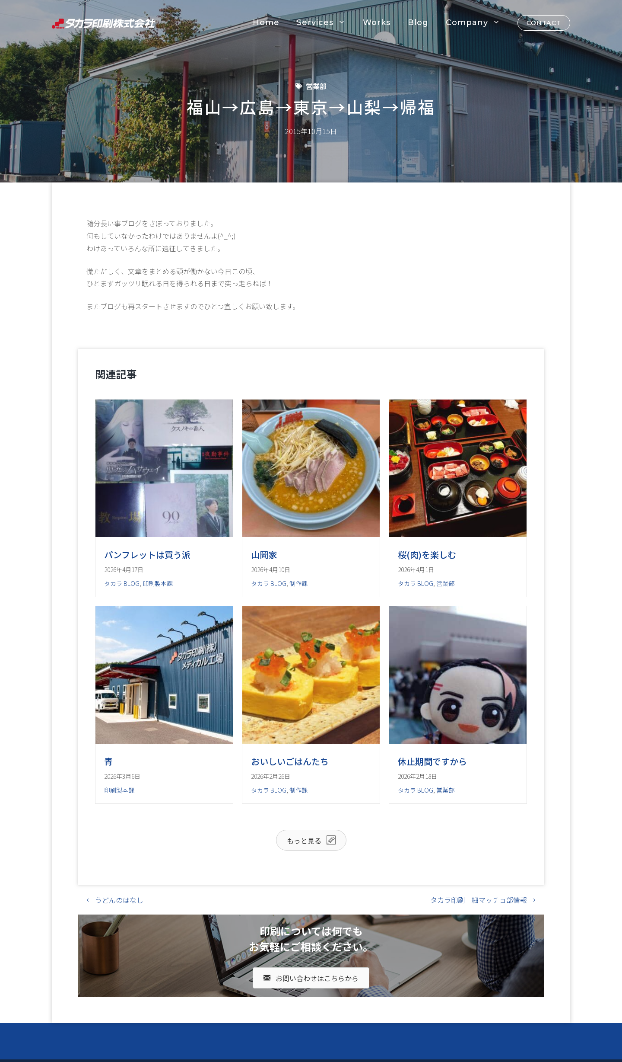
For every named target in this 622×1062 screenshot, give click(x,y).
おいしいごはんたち (290, 761)
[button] (311, 840)
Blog (418, 22)
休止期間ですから (432, 761)
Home (266, 22)
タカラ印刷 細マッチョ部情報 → (483, 900)
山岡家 (264, 554)
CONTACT (544, 23)
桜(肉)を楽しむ (427, 554)
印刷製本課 (158, 583)
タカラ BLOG (122, 583)
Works (376, 22)
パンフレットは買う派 (147, 554)
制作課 (298, 583)
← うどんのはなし (114, 900)
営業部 (316, 86)
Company (477, 22)
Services (325, 22)
